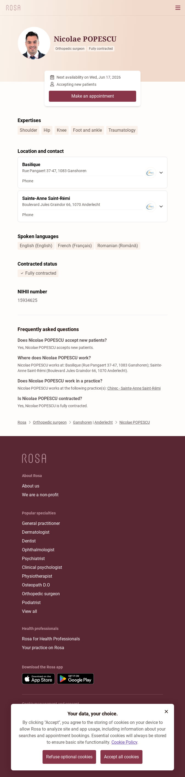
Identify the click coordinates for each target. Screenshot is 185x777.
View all (29, 611)
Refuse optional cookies (69, 756)
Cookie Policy (124, 742)
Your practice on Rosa (43, 647)
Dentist (29, 541)
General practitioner (41, 523)
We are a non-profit (40, 494)
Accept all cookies (121, 756)
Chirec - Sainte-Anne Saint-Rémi (134, 388)
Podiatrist (31, 602)
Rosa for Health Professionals (51, 638)
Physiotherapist (37, 576)
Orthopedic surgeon (41, 593)
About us (30, 486)
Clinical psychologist (42, 567)
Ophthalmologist (38, 549)
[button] (166, 711)
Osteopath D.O (36, 585)
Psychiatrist (33, 558)
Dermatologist (35, 532)
